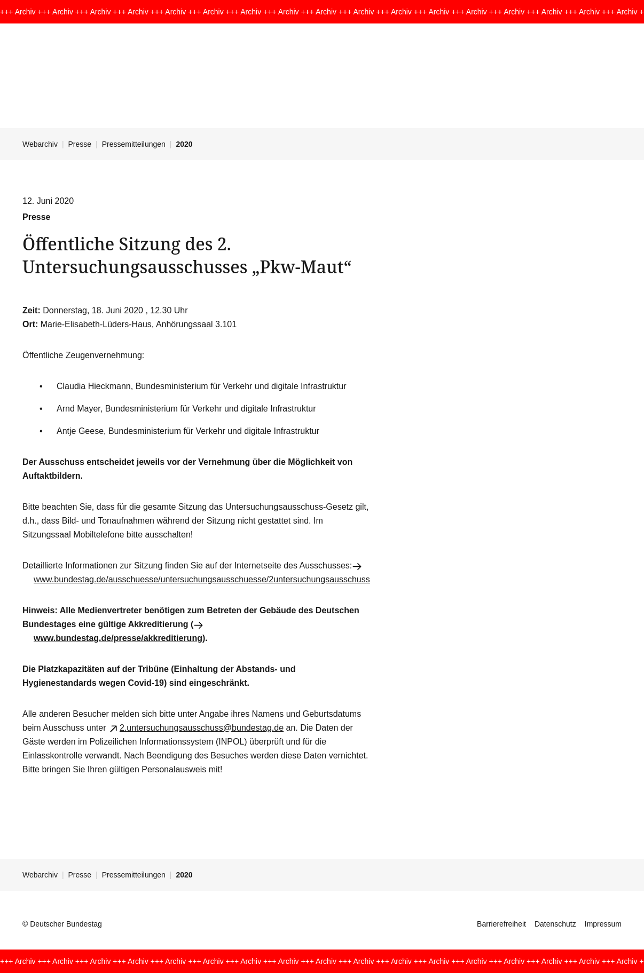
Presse (80, 144)
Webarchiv (40, 144)
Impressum (603, 924)
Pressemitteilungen (134, 144)
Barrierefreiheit (501, 924)
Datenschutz (555, 924)
